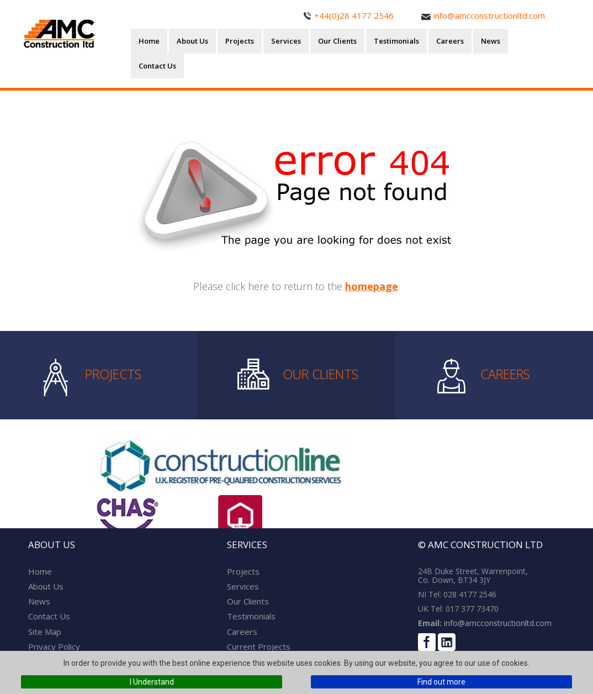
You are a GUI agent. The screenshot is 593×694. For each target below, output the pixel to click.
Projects (239, 41)
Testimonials (396, 41)
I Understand (152, 681)
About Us (192, 41)
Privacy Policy (54, 646)
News (490, 41)
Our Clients (337, 41)
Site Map (44, 631)
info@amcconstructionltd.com (497, 623)
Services (286, 41)
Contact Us (157, 66)
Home (149, 41)
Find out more (441, 681)
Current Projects (258, 646)
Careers (450, 41)
